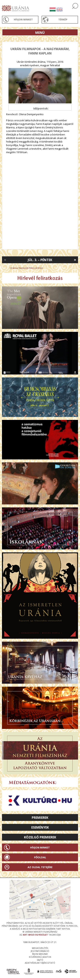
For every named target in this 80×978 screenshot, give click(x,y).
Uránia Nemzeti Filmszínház (26, 268)
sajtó (40, 959)
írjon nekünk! (40, 953)
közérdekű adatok (40, 956)
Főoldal (40, 857)
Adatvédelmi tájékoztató (40, 962)
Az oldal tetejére (40, 867)
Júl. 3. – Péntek (40, 260)
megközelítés (40, 948)
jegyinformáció (40, 950)
